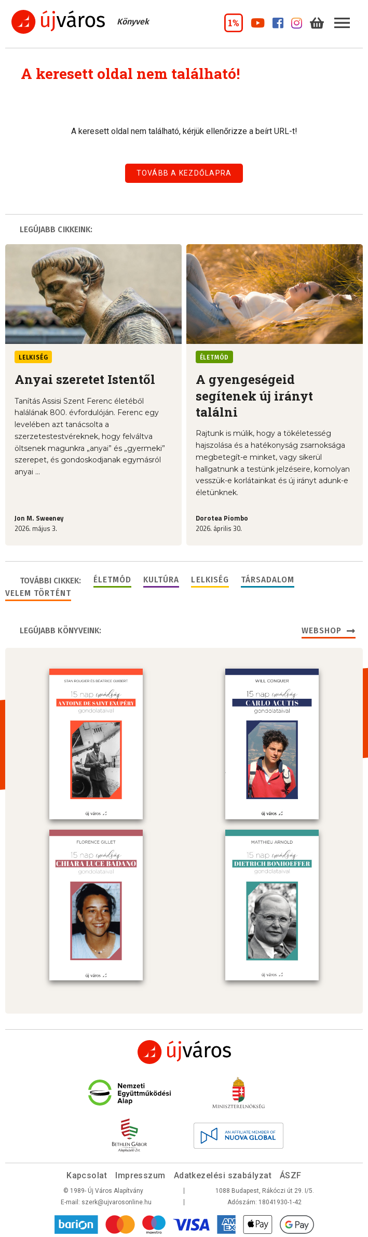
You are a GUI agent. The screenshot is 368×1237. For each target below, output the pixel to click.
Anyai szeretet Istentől (85, 379)
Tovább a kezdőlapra (184, 173)
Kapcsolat (86, 1173)
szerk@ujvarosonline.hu (116, 1200)
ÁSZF (291, 1173)
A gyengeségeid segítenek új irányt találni (254, 395)
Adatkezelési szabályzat (222, 1173)
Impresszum (140, 1173)
